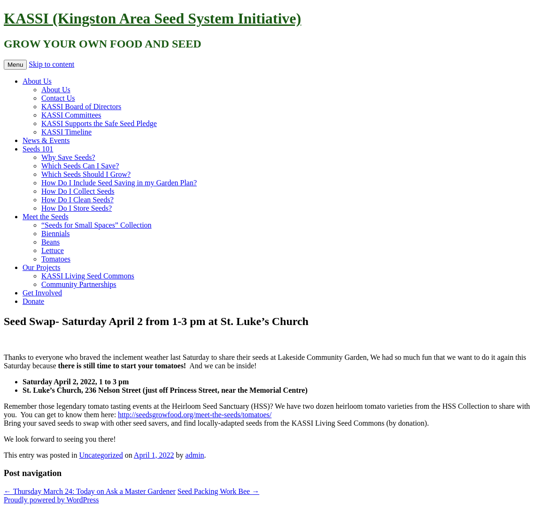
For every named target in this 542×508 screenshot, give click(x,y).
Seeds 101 (38, 149)
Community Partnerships (78, 284)
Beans (50, 242)
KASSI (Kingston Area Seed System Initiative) (152, 18)
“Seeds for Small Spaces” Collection (96, 225)
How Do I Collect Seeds (78, 191)
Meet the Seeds (46, 217)
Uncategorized (101, 455)
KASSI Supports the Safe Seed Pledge (99, 123)
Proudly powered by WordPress (51, 500)
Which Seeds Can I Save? (80, 166)
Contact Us (58, 98)
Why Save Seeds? (68, 157)
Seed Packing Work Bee (218, 491)
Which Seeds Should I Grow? (86, 174)
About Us (37, 81)
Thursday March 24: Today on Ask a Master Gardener (90, 491)
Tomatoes (55, 259)
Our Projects (41, 267)
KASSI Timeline (66, 132)
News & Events (46, 140)
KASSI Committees (71, 115)
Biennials (55, 234)
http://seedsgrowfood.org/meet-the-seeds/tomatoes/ (194, 415)
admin (195, 455)
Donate (33, 301)
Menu (15, 64)
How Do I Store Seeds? (76, 208)
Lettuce (52, 250)
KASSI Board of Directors (81, 107)
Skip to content (51, 64)
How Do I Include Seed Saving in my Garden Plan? (119, 183)
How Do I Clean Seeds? (77, 200)
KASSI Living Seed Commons (87, 276)
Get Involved (42, 293)
